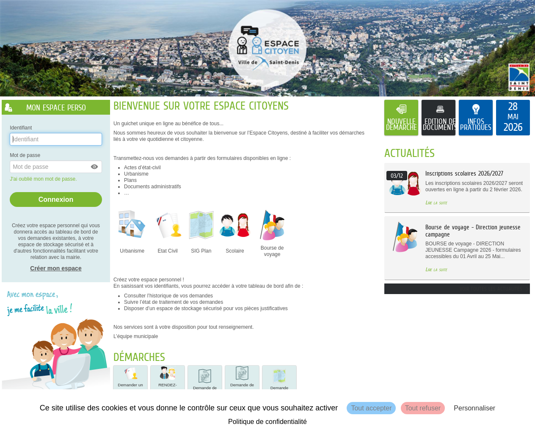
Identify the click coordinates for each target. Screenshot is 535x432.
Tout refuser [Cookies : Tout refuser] (423, 408)
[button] (95, 167)
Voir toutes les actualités (491, 289)
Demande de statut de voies (204, 382)
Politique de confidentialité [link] (267, 421)
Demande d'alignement (279, 382)
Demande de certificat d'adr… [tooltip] (242, 382)
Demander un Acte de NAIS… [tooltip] (130, 382)
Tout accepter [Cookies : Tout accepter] (371, 408)
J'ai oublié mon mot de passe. (44, 179)
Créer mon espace (55, 268)
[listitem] (513, 117)
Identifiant (21, 128)
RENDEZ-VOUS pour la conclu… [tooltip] (167, 382)
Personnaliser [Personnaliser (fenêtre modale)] (474, 408)
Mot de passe (25, 155)
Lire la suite (436, 202)
